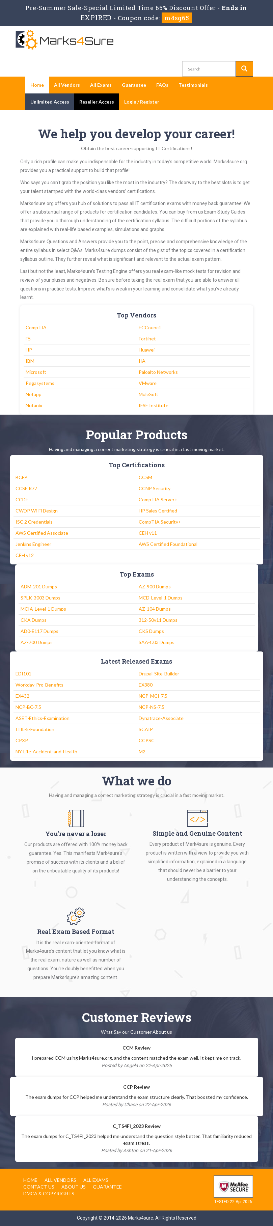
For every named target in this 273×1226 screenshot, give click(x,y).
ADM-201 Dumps (39, 586)
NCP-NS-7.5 (151, 707)
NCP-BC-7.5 (28, 707)
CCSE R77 (26, 488)
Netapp (34, 394)
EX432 (22, 696)
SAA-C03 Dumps (156, 642)
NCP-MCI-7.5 (153, 696)
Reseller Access (96, 102)
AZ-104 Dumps (155, 609)
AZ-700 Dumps (37, 642)
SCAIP (146, 729)
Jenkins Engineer (33, 544)
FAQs (162, 85)
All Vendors (67, 85)
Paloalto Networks (158, 372)
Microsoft (36, 372)
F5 (28, 338)
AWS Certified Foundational (168, 544)
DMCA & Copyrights (48, 1193)
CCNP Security (154, 488)
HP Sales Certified (158, 510)
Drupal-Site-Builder (159, 673)
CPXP (22, 740)
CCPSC (147, 740)
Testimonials (193, 85)
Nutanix (34, 405)
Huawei (147, 350)
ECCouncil (150, 327)
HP (29, 350)
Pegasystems (40, 383)
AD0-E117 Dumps (39, 631)
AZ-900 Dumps (155, 586)
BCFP (21, 477)
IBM (30, 361)
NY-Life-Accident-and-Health (46, 751)
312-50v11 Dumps (158, 620)
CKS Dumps (151, 631)
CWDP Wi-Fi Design (37, 510)
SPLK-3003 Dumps (40, 598)
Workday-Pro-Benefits (39, 685)
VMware (148, 383)
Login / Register (141, 102)
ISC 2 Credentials (34, 522)
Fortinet (147, 338)
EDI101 (23, 673)
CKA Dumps (34, 620)
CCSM (145, 477)
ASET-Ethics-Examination (43, 718)
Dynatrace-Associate (161, 718)
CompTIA (36, 327)
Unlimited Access (49, 102)
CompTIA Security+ (160, 522)
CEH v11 (148, 533)
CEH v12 (25, 555)
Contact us (38, 1187)
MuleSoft (148, 394)
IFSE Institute (153, 405)
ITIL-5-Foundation (35, 729)
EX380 (146, 685)
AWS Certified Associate (42, 533)
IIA (142, 361)
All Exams (101, 85)
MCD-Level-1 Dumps (161, 598)
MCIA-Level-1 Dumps (43, 609)
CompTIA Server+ (158, 499)
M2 (142, 751)
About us (73, 1187)
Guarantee (134, 85)
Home (37, 85)
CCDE (22, 499)
